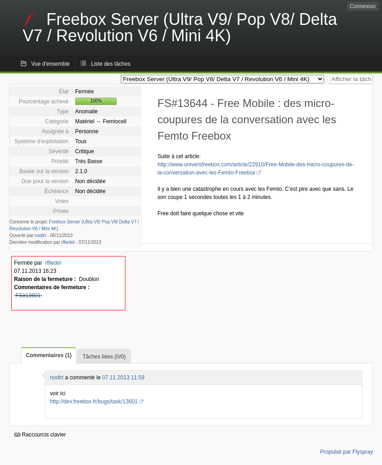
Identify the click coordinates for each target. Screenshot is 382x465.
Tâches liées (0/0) (103, 357)
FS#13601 (27, 295)
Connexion (363, 6)
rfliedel (68, 242)
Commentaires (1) (49, 355)
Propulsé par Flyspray (346, 452)
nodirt (40, 235)
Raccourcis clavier (40, 434)
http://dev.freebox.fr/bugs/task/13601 (94, 401)
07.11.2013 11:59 (123, 377)
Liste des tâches (110, 64)
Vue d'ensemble (50, 64)
